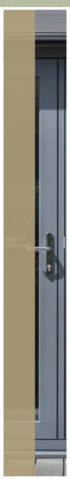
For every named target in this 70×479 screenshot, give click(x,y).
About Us (56, 4)
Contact (62, 4)
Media (63, 0)
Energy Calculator (56, 0)
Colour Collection (32, 4)
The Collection (22, 4)
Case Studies (49, 4)
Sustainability (42, 4)
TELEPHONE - (10, 0)
